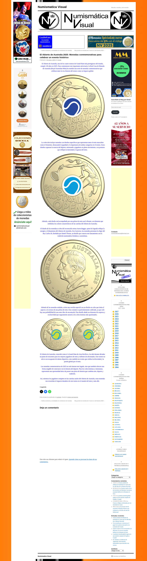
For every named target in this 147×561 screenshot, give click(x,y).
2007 (115, 360)
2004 (115, 367)
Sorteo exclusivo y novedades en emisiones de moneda (56, 50)
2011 (115, 350)
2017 (115, 336)
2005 (115, 365)
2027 (115, 312)
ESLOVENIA (117, 403)
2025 (115, 316)
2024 (115, 319)
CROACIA (116, 398)
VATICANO (116, 442)
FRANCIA (116, 413)
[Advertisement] (22, 278)
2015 (115, 341)
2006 (115, 362)
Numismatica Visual (52, 7)
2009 (115, 355)
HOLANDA (116, 417)
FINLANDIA (116, 410)
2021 (115, 326)
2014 (115, 343)
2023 (115, 321)
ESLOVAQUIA (117, 400)
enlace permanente (73, 397)
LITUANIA (116, 427)
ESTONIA (116, 408)
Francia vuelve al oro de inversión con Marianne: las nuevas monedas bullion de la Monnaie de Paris (122, 530)
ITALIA (115, 422)
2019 (115, 331)
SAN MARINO (117, 439)
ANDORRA (116, 386)
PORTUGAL (116, 437)
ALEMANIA (116, 384)
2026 (115, 314)
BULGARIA (116, 393)
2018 (115, 333)
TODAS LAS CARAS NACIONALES (119, 455)
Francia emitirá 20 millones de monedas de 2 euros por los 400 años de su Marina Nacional (122, 484)
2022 (115, 324)
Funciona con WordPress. (119, 556)
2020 (115, 329)
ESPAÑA (115, 405)
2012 (115, 348)
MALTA (115, 432)
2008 (115, 358)
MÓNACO (116, 434)
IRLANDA (116, 420)
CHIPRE (115, 396)
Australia (58, 397)
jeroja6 (59, 60)
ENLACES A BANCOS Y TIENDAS (120, 470)
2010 (115, 353)
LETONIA (116, 425)
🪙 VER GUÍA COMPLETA (121, 295)
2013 (115, 345)
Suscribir (115, 112)
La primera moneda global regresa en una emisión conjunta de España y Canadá (121, 497)
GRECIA (115, 415)
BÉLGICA (116, 391)
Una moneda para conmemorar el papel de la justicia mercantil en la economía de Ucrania (121, 525)
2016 (115, 338)
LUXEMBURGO (118, 429)
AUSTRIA (116, 388)
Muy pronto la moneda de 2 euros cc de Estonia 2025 (90, 50)
